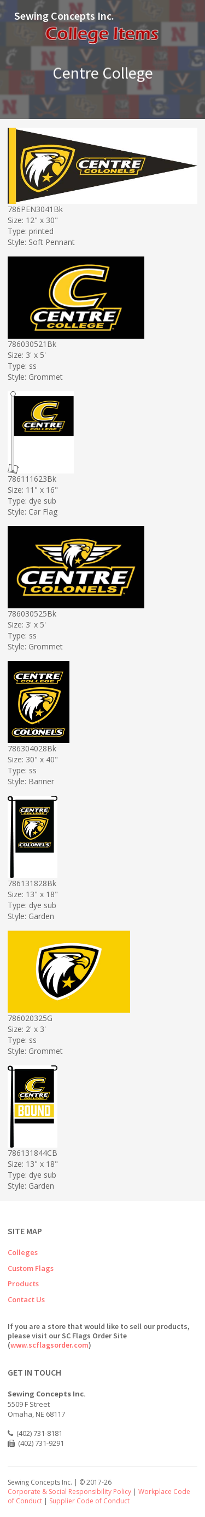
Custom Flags (31, 1268)
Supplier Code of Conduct (89, 1500)
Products (23, 1283)
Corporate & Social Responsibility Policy (69, 1491)
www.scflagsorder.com (49, 1345)
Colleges (23, 1252)
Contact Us (26, 1299)
